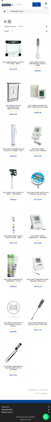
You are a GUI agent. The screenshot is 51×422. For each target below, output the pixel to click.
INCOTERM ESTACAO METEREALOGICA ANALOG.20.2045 (13, 107)
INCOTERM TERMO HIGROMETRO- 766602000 (38, 236)
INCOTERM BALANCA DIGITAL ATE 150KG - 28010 (13, 63)
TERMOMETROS (16, 11)
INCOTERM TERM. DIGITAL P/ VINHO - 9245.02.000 (13, 193)
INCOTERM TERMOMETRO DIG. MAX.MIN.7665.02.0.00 (38, 280)
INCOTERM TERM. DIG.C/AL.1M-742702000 (37, 150)
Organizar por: (10, 26)
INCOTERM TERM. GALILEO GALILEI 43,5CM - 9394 (13, 236)
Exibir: (6, 31)
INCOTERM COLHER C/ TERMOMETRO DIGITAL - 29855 (38, 63)
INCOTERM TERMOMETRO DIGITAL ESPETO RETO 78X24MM (13, 368)
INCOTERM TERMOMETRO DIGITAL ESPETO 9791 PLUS (37, 323)
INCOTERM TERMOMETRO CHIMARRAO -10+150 (13, 280)
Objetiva (32, 417)
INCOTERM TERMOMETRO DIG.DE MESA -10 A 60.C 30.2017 (13, 324)
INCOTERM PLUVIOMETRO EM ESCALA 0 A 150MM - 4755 (13, 150)
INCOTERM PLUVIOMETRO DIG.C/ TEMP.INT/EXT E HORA (37, 106)
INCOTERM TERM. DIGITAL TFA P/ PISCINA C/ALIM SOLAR (38, 193)
